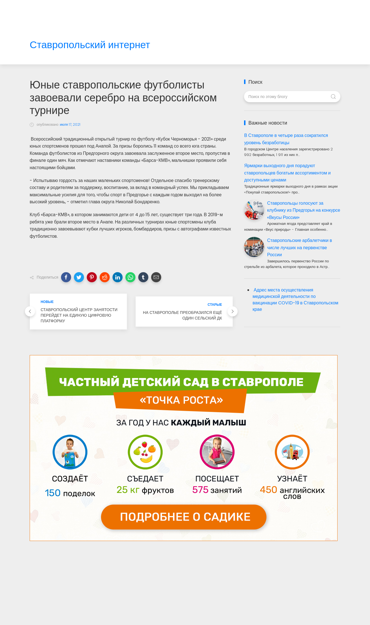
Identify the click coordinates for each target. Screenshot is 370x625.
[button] (66, 277)
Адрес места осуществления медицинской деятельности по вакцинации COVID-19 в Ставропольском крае (295, 299)
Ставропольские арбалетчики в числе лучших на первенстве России (299, 247)
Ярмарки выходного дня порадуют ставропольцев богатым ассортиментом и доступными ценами (287, 172)
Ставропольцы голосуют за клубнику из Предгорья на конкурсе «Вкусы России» (303, 210)
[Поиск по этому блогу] (292, 96)
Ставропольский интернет (90, 45)
